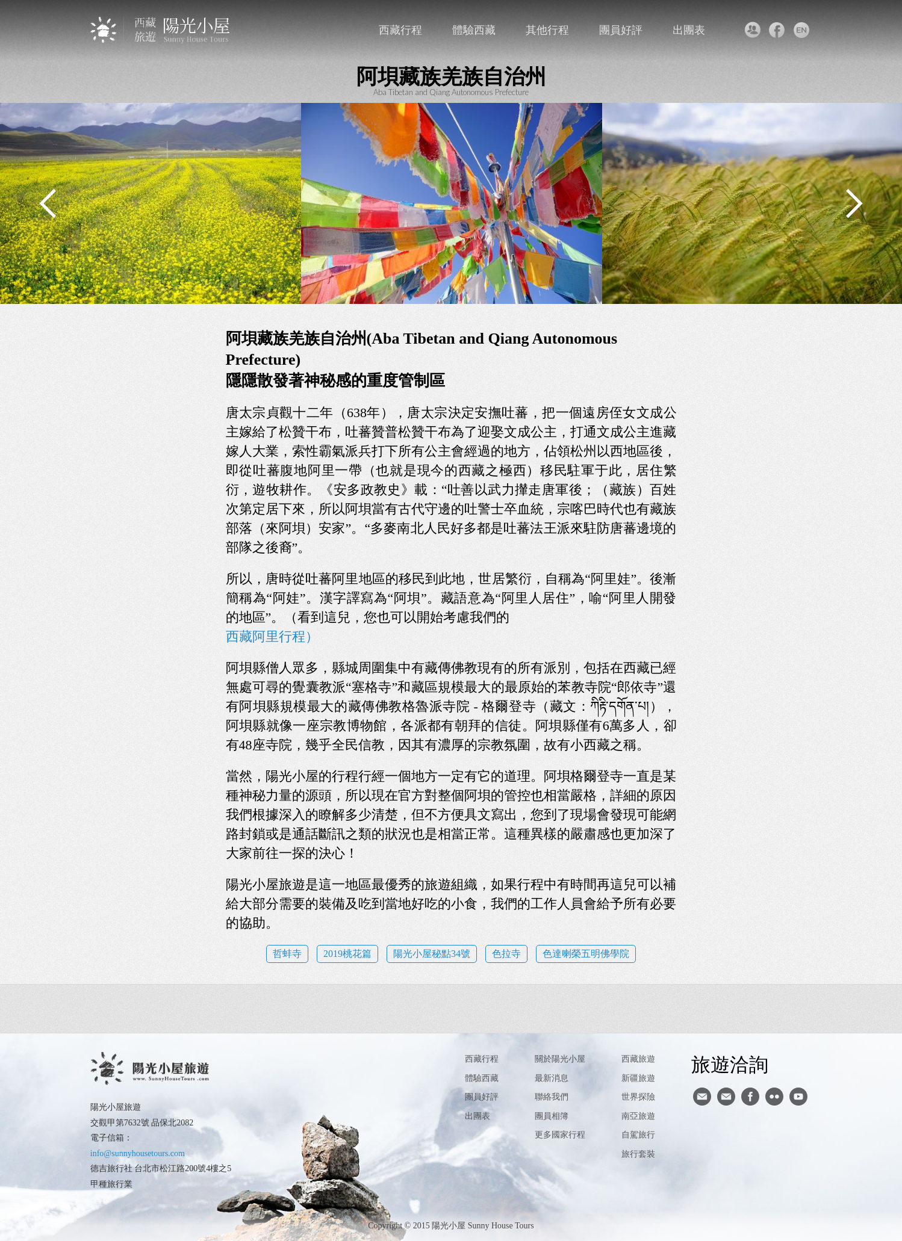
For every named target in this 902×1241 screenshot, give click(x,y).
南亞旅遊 (638, 1116)
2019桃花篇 (347, 954)
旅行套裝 (638, 1154)
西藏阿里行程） (272, 636)
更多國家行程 (560, 1134)
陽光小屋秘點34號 (431, 954)
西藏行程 (400, 30)
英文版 (801, 30)
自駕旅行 (638, 1134)
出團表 (689, 30)
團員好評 (620, 30)
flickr (774, 1096)
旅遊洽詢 (729, 1064)
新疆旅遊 (638, 1078)
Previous (48, 203)
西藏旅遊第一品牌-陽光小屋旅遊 (161, 29)
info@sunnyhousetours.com (137, 1153)
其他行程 (547, 30)
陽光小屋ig (726, 1096)
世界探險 (638, 1096)
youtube (798, 1096)
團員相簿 (551, 1116)
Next (854, 203)
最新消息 (551, 1078)
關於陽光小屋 (560, 1058)
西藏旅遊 (638, 1058)
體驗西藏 (474, 30)
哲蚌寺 (287, 954)
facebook (776, 30)
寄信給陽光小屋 (702, 1096)
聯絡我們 (751, 30)
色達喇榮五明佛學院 (586, 954)
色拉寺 (506, 954)
